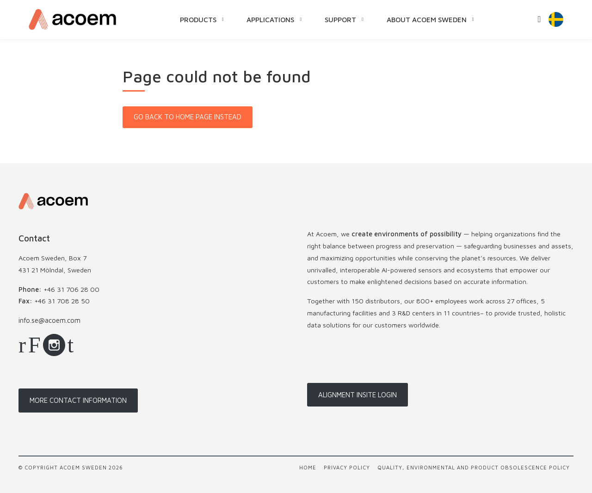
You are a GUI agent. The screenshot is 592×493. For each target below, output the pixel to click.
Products (198, 19)
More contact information (78, 400)
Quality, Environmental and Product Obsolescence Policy (473, 467)
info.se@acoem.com (49, 320)
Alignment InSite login (357, 395)
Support (341, 19)
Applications (271, 19)
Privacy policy (347, 467)
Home (307, 467)
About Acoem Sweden (427, 19)
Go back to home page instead (187, 117)
